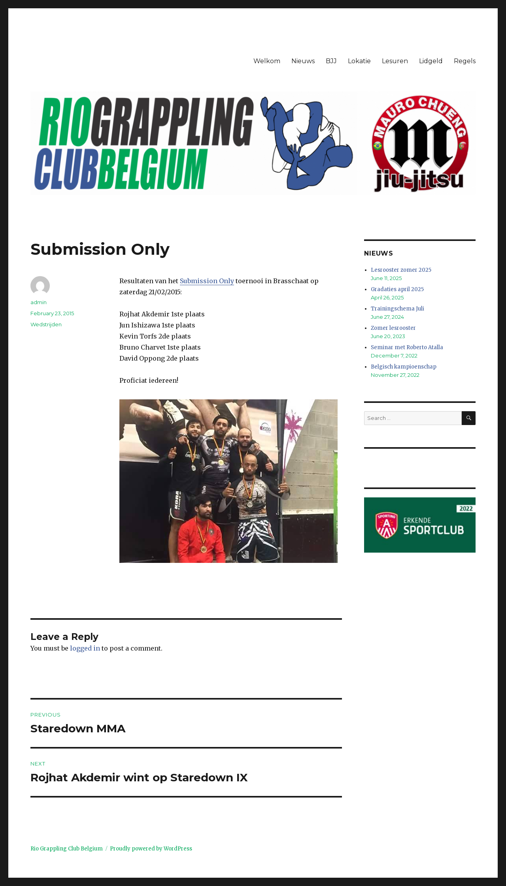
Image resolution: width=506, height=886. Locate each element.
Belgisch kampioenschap (403, 366)
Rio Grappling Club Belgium (66, 848)
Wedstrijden (46, 324)
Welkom (266, 61)
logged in (85, 648)
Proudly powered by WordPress (151, 848)
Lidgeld (431, 61)
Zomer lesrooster (393, 328)
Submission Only (207, 281)
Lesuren (395, 61)
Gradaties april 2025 (397, 289)
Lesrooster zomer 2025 (401, 270)
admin (38, 302)
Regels (465, 61)
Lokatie (359, 61)
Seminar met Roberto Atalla (407, 347)
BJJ (331, 61)
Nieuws (303, 61)
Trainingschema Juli (397, 308)
